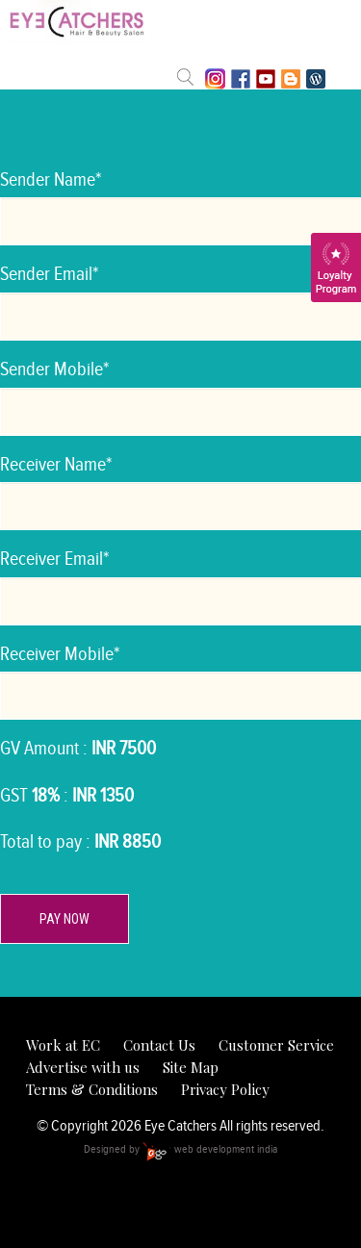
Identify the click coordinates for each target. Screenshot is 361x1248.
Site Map (191, 1067)
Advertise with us (83, 1067)
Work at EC (63, 1045)
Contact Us (159, 1045)
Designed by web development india (180, 1148)
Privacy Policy (225, 1089)
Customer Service (276, 1045)
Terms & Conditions (92, 1089)
